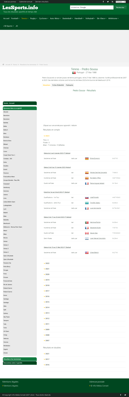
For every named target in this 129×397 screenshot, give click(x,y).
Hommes (6, 191)
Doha (5, 162)
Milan (5, 234)
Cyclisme (43, 18)
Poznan (5, 277)
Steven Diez (91, 233)
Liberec (5, 194)
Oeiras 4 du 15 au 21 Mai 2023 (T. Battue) (57, 247)
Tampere (6, 320)
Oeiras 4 (6, 252)
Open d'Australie (8, 255)
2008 (47, 335)
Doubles (5, 166)
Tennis (24, 18)
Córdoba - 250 (7, 158)
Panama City (7, 263)
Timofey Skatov (92, 203)
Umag (5, 335)
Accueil (6, 18)
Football (14, 18)
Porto (5, 273)
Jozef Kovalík (92, 197)
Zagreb (5, 349)
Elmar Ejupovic (92, 158)
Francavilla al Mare (9, 176)
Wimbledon (6, 345)
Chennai (5, 148)
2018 (47, 285)
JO (17, 26)
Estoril (5, 169)
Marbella (6, 220)
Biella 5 (5, 130)
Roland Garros (7, 288)
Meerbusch (6, 223)
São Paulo (6, 317)
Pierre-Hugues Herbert (94, 183)
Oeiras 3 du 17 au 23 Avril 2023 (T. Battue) (57, 217)
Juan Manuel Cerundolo (95, 238)
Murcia (5, 237)
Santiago (6, 299)
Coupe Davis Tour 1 (9, 155)
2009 (47, 329)
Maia (4, 216)
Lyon (4, 209)
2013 (47, 313)
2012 (47, 318)
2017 (47, 291)
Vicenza (5, 342)
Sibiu (4, 306)
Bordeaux (6, 137)
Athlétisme (112, 18)
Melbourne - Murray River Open (12, 227)
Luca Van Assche (93, 208)
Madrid (5, 212)
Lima (4, 198)
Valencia (5, 338)
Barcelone (6, 115)
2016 (47, 296)
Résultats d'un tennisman (28, 64)
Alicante (5, 112)
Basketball (67, 18)
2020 (47, 274)
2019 (47, 280)
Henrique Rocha (92, 222)
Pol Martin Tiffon (93, 178)
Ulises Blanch (92, 252)
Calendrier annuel (25, 1)
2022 (47, 263)
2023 (47, 136)
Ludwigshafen (7, 205)
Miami (5, 230)
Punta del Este (7, 281)
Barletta (5, 122)
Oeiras (5, 241)
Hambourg (6, 187)
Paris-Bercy (6, 266)
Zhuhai (5, 353)
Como (5, 151)
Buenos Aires (7, 140)
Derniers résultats (41, 1)
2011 (47, 324)
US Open (6, 331)
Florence (6, 173)
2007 (47, 340)
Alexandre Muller (93, 228)
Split (4, 309)
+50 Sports (7, 26)
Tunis (5, 327)
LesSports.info (11, 7)
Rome (5, 295)
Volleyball (90, 18)
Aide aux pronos (10, 1)
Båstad (5, 144)
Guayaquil (6, 184)
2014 (47, 307)
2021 (47, 269)
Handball (78, 18)
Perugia (5, 270)
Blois (4, 133)
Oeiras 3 (6, 248)
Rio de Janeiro (7, 284)
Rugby (33, 18)
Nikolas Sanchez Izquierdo (96, 172)
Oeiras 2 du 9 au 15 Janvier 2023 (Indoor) (57, 167)
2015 (47, 302)
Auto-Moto (54, 18)
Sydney (5, 313)
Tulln (4, 324)
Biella (5, 126)
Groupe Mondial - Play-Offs (11, 180)
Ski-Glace (101, 18)
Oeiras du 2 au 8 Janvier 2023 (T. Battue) (57, 153)
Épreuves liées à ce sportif (20, 108)
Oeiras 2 (6, 245)
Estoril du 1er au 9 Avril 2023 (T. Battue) (57, 192)
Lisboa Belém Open (9, 202)
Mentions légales (11, 385)
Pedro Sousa (43, 64)
